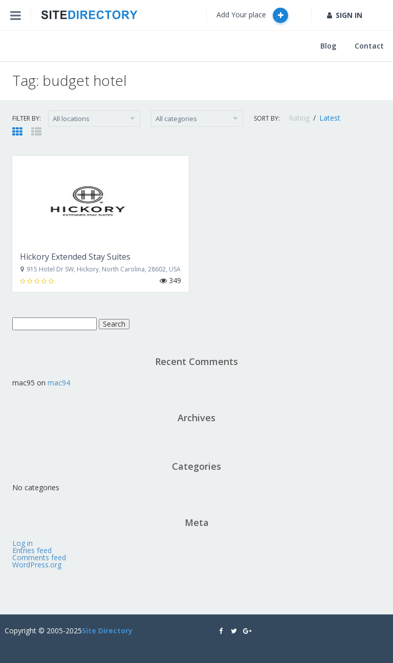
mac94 (59, 382)
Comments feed (39, 557)
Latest (329, 118)
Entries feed (32, 550)
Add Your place (252, 15)
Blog (328, 46)
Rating (300, 118)
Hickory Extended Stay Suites (75, 256)
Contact (369, 46)
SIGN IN (344, 15)
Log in (22, 543)
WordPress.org (36, 564)
